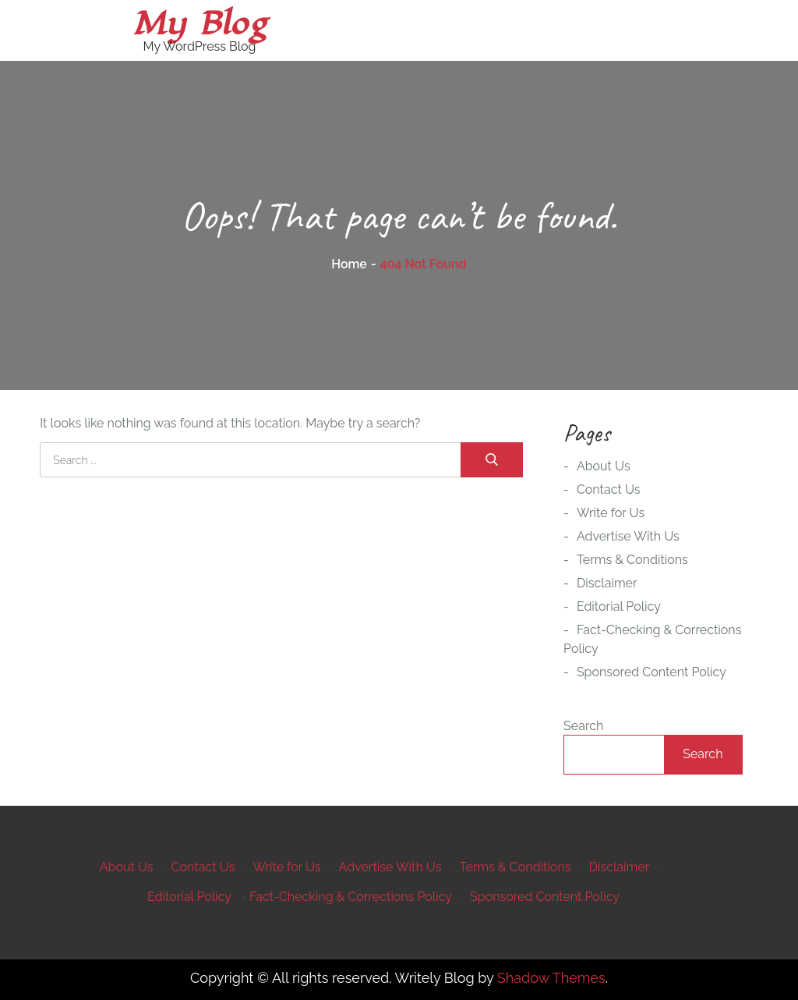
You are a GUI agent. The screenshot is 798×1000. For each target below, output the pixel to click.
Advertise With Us (628, 536)
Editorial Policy (619, 606)
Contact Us (609, 489)
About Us (603, 466)
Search (583, 725)
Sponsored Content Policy (651, 672)
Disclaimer (607, 583)
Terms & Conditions (632, 559)
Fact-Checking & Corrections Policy (350, 896)
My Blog (199, 24)
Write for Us (610, 512)
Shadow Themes (551, 978)
